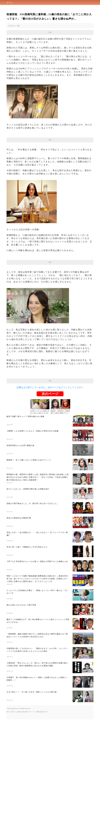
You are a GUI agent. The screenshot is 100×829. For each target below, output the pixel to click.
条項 (26, 766)
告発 (18, 26)
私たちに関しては (12, 766)
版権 (38, 766)
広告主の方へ (44, 766)
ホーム (9, 2)
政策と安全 (21, 766)
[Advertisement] (50, 278)
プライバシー (32, 766)
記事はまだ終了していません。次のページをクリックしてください (50, 442)
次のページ (50, 448)
